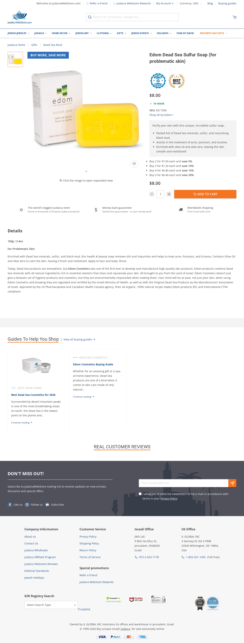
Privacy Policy (169, 498)
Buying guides (227, 3)
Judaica (39, 33)
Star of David (185, 33)
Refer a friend (97, 3)
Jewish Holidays (34, 577)
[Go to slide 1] (86, 171)
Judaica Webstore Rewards (132, 3)
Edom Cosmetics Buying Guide (93, 364)
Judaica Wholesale (36, 550)
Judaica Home (16, 45)
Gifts (120, 33)
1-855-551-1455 (196, 557)
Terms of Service (90, 557)
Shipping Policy (89, 543)
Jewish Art (82, 33)
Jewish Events (140, 33)
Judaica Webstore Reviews (41, 564)
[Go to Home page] (20, 17)
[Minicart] (234, 17)
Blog (210, 3)
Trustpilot (84, 609)
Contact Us (31, 543)
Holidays (163, 33)
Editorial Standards (36, 571)
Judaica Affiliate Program (40, 557)
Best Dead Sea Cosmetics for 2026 (33, 395)
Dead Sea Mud (52, 45)
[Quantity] (160, 194)
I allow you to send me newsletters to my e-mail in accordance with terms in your (185, 496)
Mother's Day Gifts (212, 33)
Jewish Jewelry (17, 33)
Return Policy (87, 550)
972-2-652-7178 (149, 557)
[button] (86, 110)
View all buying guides (79, 339)
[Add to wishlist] (134, 164)
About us (30, 536)
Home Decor (59, 33)
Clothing (103, 33)
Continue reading (21, 422)
